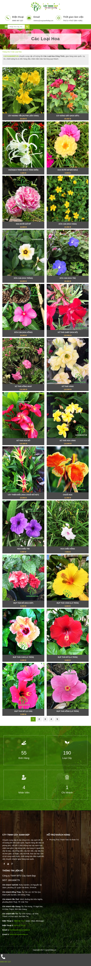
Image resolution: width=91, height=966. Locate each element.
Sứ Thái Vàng (68, 388)
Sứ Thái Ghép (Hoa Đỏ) (68, 334)
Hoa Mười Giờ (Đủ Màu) (68, 171)
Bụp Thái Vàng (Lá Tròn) (68, 605)
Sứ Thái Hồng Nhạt (23, 388)
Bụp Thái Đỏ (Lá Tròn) (68, 659)
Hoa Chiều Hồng (68, 550)
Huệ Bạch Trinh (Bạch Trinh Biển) (23, 171)
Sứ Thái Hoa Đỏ (23, 442)
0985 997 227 (5, 962)
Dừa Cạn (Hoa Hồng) (23, 334)
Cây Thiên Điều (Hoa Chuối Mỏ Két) (23, 496)
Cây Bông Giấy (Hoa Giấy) (68, 117)
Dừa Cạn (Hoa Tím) (68, 280)
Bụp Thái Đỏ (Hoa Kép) (23, 605)
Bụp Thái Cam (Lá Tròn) (23, 659)
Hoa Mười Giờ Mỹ (23, 226)
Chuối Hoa (68, 496)
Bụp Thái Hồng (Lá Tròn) (68, 712)
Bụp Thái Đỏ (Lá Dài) (23, 713)
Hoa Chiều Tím (23, 550)
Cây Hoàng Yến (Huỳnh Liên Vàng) (23, 117)
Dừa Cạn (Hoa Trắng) (23, 280)
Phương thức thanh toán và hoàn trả (64, 840)
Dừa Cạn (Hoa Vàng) (68, 226)
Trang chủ (6, 52)
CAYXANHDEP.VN (11, 56)
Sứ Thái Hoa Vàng (68, 442)
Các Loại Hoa (16, 52)
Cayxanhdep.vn (50, 950)
